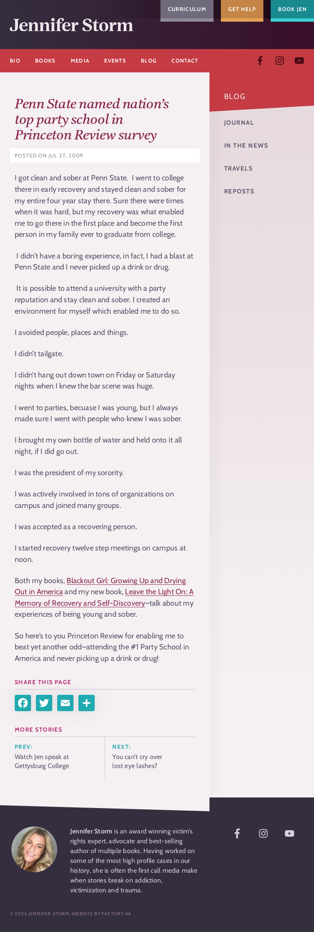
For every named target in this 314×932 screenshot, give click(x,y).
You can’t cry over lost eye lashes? (137, 761)
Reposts (239, 191)
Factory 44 (116, 913)
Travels (238, 168)
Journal (239, 122)
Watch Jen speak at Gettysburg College (42, 761)
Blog (235, 96)
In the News (246, 145)
